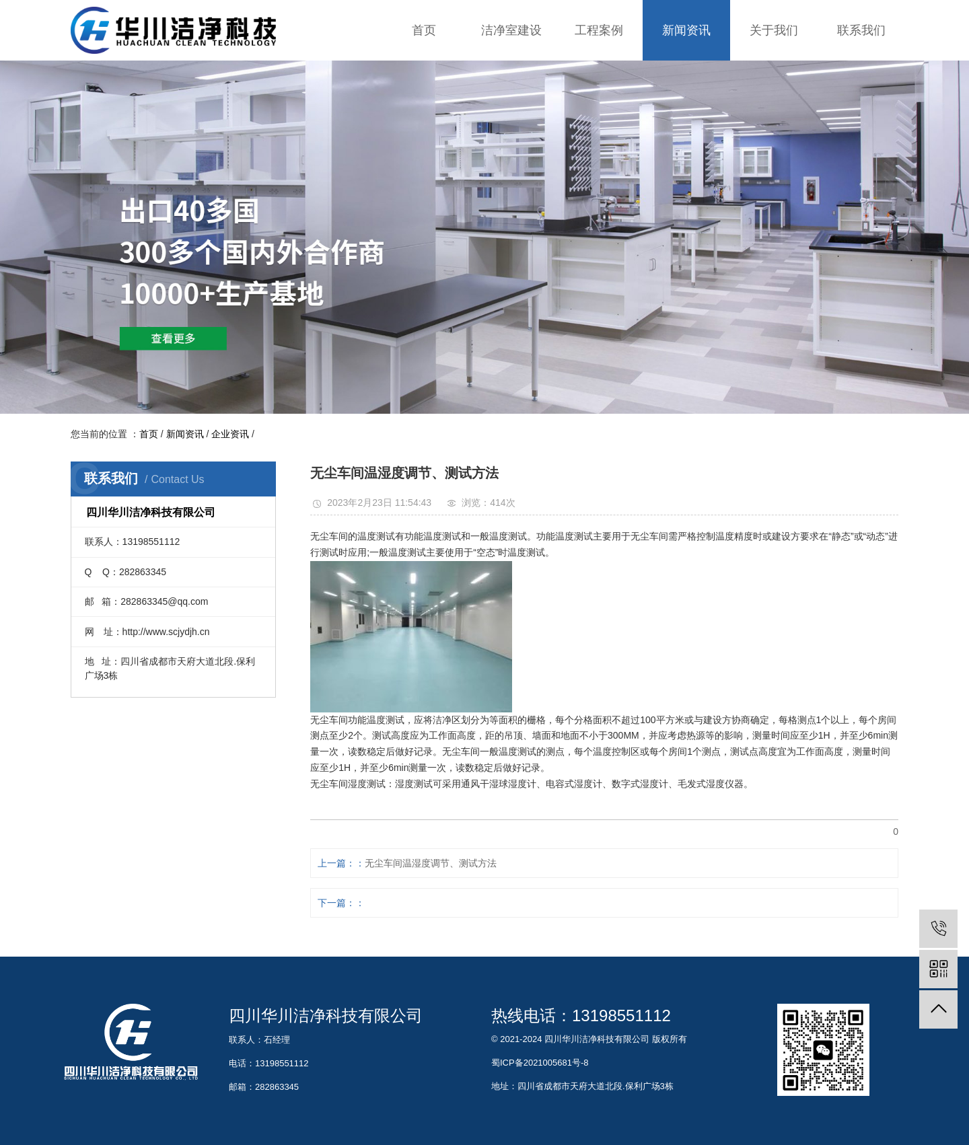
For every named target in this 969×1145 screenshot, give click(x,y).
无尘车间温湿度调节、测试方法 (431, 863)
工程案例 (599, 30)
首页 (424, 30)
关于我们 (774, 30)
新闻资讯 (686, 30)
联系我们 (861, 30)
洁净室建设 (511, 30)
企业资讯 (230, 434)
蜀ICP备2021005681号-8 (540, 1063)
